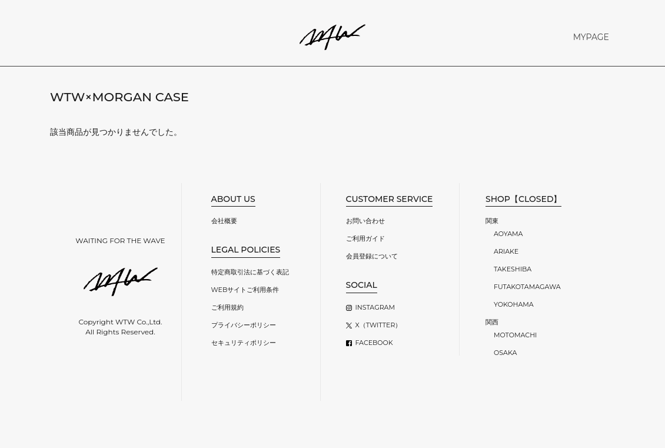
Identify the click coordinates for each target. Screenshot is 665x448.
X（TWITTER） (378, 325)
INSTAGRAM (375, 307)
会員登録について (372, 256)
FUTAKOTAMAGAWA (527, 287)
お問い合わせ (365, 221)
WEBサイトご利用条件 (245, 290)
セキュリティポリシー (243, 343)
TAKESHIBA (512, 269)
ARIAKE (506, 251)
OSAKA (505, 353)
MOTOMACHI (515, 335)
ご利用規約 (227, 307)
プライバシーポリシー (243, 325)
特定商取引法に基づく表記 (250, 272)
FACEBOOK (374, 343)
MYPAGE (591, 37)
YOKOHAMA (514, 304)
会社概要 (224, 221)
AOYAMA (508, 234)
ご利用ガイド (365, 238)
